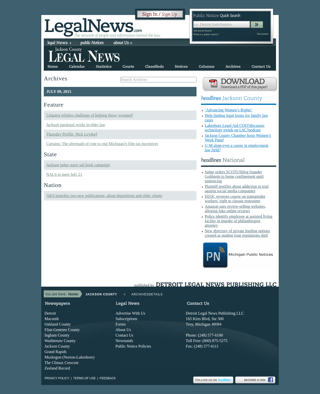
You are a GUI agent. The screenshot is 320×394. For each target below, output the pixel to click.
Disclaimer (262, 33)
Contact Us (125, 335)
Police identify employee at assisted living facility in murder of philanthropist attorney (238, 220)
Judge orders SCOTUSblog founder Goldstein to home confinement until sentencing (234, 176)
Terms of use (84, 378)
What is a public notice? (205, 34)
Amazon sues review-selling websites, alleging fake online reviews (235, 208)
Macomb (51, 319)
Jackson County (57, 346)
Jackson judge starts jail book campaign (78, 165)
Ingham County (57, 335)
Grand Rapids (55, 352)
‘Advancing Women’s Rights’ (228, 110)
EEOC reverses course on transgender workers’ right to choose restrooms (235, 198)
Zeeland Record (57, 368)
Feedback (108, 378)
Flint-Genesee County (62, 330)
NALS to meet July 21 (64, 174)
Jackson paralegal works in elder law (75, 125)
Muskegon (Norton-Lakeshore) (69, 357)
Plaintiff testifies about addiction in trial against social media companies (236, 188)
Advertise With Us (130, 313)
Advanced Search (202, 30)
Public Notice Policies (133, 346)
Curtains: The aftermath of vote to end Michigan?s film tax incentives (102, 144)
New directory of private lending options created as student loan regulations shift (237, 233)
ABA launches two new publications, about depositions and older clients (104, 196)
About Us (123, 330)
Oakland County (57, 324)
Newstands (124, 341)
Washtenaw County (60, 341)
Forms (121, 324)
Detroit (50, 313)
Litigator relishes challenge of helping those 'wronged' (89, 115)
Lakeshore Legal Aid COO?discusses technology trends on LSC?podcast (234, 127)
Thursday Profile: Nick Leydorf (71, 134)
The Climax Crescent (61, 363)
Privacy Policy (56, 378)
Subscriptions (126, 319)
